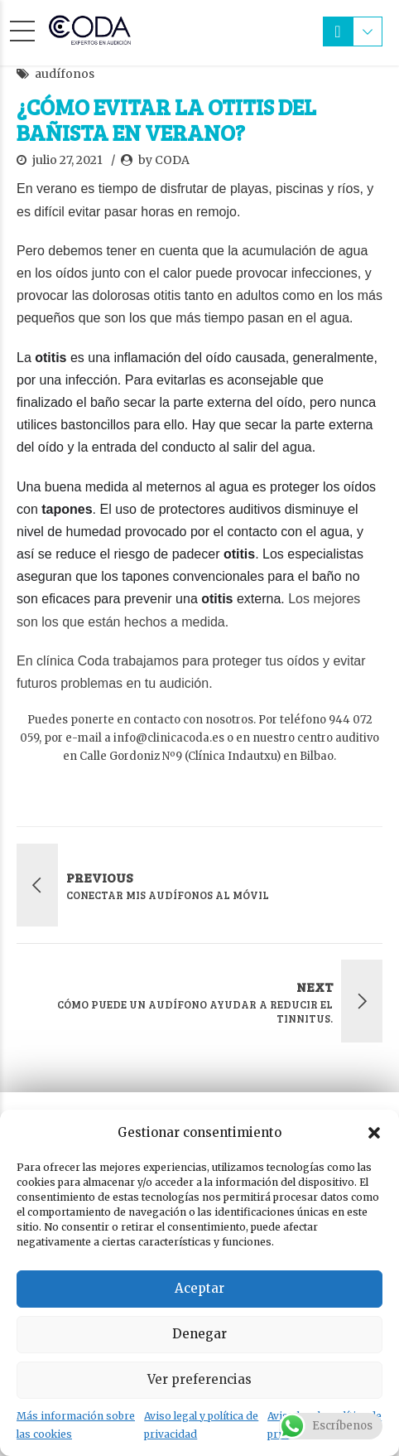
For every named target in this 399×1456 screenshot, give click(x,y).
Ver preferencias (199, 1379)
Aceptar (199, 1288)
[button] (374, 1133)
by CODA (164, 159)
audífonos (64, 73)
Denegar (199, 1334)
